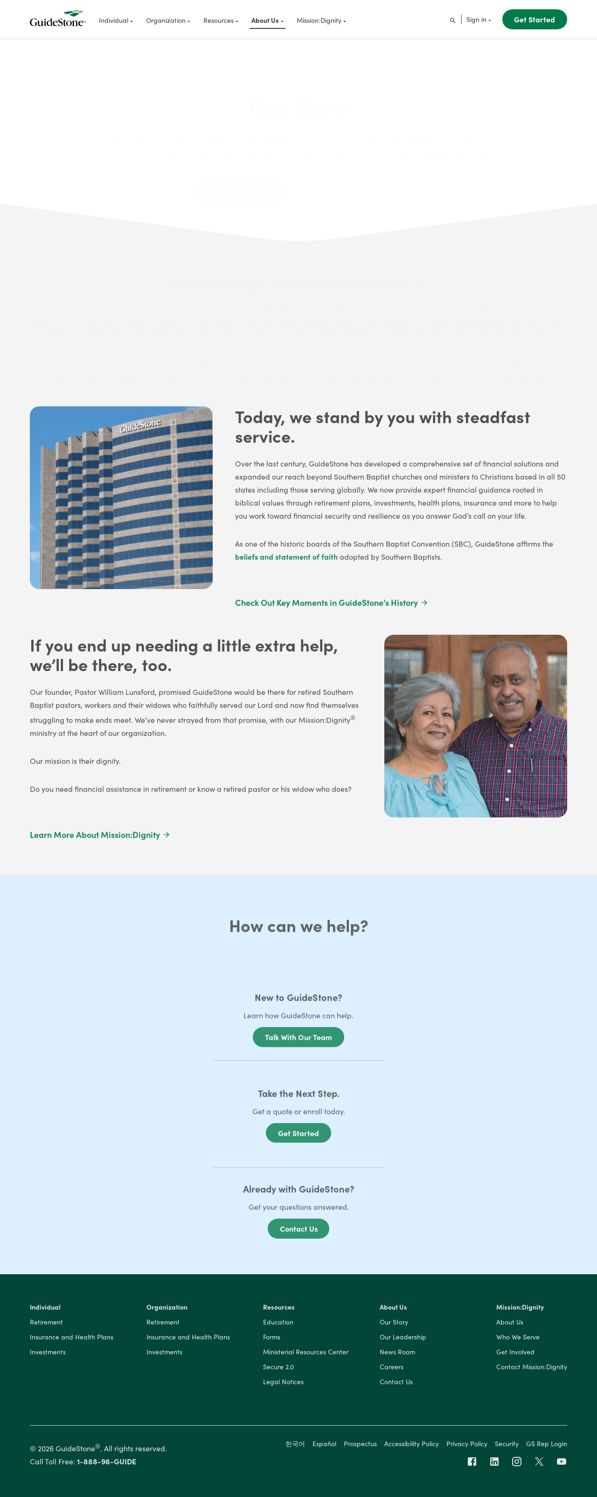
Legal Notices (283, 1384)
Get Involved (515, 1354)
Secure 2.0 (278, 1369)
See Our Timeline (353, 185)
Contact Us (299, 1234)
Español (324, 1445)
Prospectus (360, 1445)
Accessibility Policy (411, 1445)
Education (278, 1324)
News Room (397, 1354)
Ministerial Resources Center (305, 1354)
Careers (391, 1369)
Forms (271, 1339)
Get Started (534, 19)
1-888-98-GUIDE (106, 1463)
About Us (298, 65)
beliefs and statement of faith (286, 559)
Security (507, 1445)
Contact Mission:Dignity (531, 1369)
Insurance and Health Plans (71, 1339)
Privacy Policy (466, 1445)
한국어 (295, 1445)
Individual (45, 1309)
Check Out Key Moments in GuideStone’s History (332, 605)
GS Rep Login (546, 1445)
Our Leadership (403, 1339)
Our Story (394, 1324)
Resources (279, 1309)
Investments (48, 1354)
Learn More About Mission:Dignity (100, 837)
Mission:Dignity (520, 1309)
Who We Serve (518, 1339)
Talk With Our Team (298, 1042)
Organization (166, 1309)
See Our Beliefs (241, 185)
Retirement (46, 1324)
